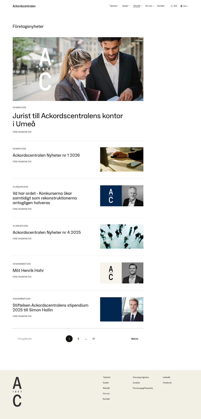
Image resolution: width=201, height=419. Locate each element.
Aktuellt (106, 388)
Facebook (167, 383)
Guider (106, 383)
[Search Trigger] (173, 6)
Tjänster (107, 377)
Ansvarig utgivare (141, 377)
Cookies (136, 383)
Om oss (106, 393)
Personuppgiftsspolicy (143, 388)
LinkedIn (166, 377)
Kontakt (106, 399)
